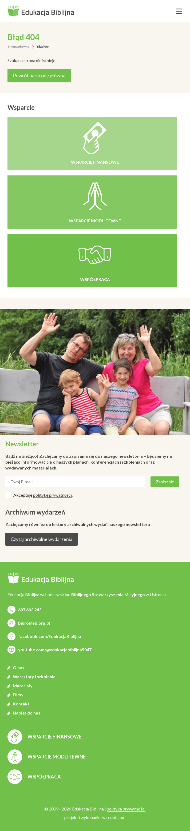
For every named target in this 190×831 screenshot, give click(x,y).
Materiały (23, 685)
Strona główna (18, 47)
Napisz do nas (26, 712)
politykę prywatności (52, 494)
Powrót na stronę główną (39, 75)
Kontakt (21, 703)
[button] (40, 11)
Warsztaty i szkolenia (34, 676)
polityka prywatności (126, 808)
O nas (18, 667)
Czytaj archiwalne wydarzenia (41, 539)
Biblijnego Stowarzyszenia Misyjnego (108, 594)
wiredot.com (113, 817)
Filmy (18, 694)
